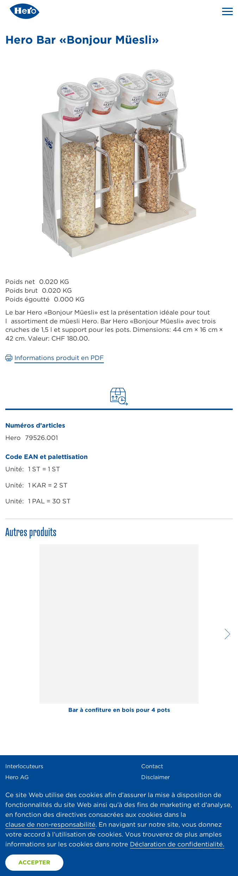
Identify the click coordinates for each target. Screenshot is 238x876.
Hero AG (17, 777)
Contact (152, 766)
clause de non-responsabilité (50, 824)
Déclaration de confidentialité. (177, 844)
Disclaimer (155, 777)
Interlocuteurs (24, 766)
